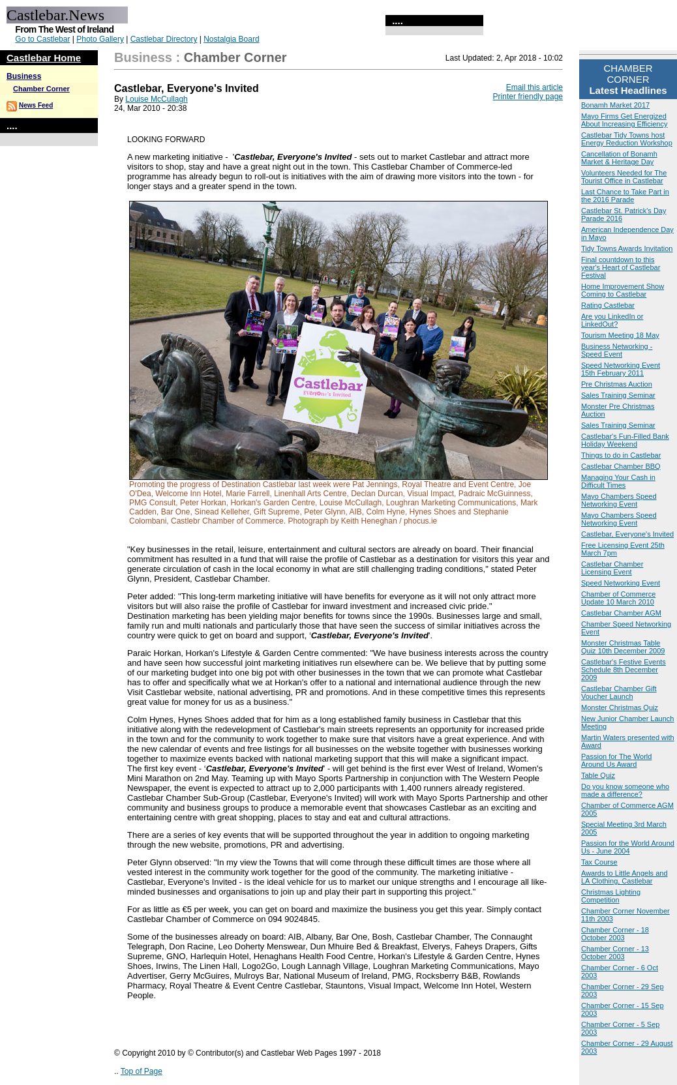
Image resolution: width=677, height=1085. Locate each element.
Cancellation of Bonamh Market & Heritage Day (619, 158)
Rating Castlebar (608, 305)
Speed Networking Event (620, 583)
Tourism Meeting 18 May (620, 335)
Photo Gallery (100, 39)
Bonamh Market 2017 (615, 105)
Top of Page (141, 1071)
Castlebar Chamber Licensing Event (612, 568)
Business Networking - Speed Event (616, 350)
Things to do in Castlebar (621, 455)
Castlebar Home (44, 57)
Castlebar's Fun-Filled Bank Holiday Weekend (625, 440)
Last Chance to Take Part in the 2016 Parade (625, 195)
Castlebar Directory (164, 39)
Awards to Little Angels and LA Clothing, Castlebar (624, 877)
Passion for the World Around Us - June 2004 (627, 847)
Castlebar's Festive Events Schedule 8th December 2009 (623, 669)
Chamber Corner (41, 89)
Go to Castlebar (42, 39)
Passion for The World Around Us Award (616, 760)
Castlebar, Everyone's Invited (627, 534)
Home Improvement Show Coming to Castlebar (622, 290)
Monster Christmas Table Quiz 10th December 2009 (623, 647)
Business (24, 76)
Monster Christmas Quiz (619, 707)
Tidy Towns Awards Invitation (626, 248)
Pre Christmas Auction (616, 384)
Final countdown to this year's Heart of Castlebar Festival (620, 267)
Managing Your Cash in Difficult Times (618, 481)
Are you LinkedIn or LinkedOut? (612, 320)
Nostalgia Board (231, 39)
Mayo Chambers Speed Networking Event (619, 500)
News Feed (36, 105)
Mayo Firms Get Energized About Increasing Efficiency (624, 120)
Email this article (534, 87)
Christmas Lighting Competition (610, 896)
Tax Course (599, 862)
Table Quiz (598, 775)
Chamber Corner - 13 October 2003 (615, 952)
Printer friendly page (528, 96)
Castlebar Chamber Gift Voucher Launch (619, 692)
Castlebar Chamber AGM (621, 613)
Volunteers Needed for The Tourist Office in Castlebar (624, 177)
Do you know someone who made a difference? (625, 790)
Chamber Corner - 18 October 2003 (615, 934)
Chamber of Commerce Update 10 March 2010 (618, 598)
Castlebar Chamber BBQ (621, 466)
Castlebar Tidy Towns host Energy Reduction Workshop (626, 139)
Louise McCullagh (156, 99)
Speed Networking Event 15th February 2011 (620, 369)
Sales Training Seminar (618, 395)
